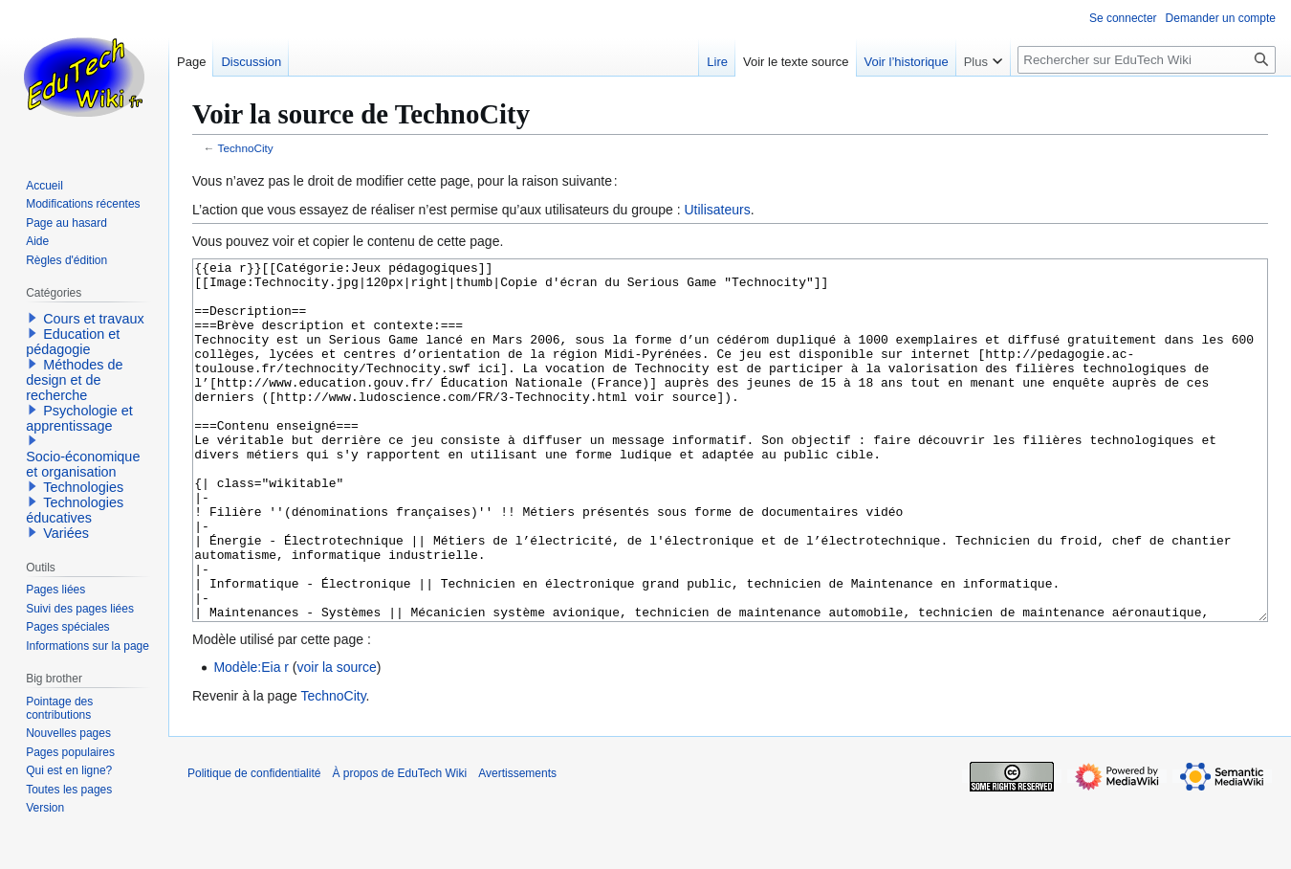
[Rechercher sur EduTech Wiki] (1146, 60)
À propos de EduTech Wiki (399, 845)
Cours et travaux (93, 318)
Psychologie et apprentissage (79, 418)
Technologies (83, 487)
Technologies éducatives (74, 510)
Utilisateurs (717, 209)
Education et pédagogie (73, 341)
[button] (32, 317)
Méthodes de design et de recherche (74, 380)
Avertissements (517, 845)
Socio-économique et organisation (83, 464)
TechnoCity (246, 148)
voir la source (337, 738)
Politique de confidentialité (253, 845)
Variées (66, 533)
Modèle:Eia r (251, 738)
